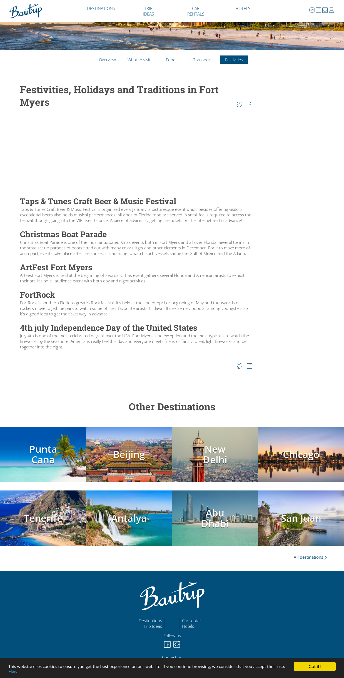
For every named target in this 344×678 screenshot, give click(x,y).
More (12, 671)
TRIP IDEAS (148, 11)
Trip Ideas (153, 626)
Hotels (188, 626)
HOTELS (242, 8)
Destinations (150, 620)
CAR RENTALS (195, 11)
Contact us (172, 657)
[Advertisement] (136, 152)
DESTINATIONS (101, 8)
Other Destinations (172, 406)
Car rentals (192, 620)
